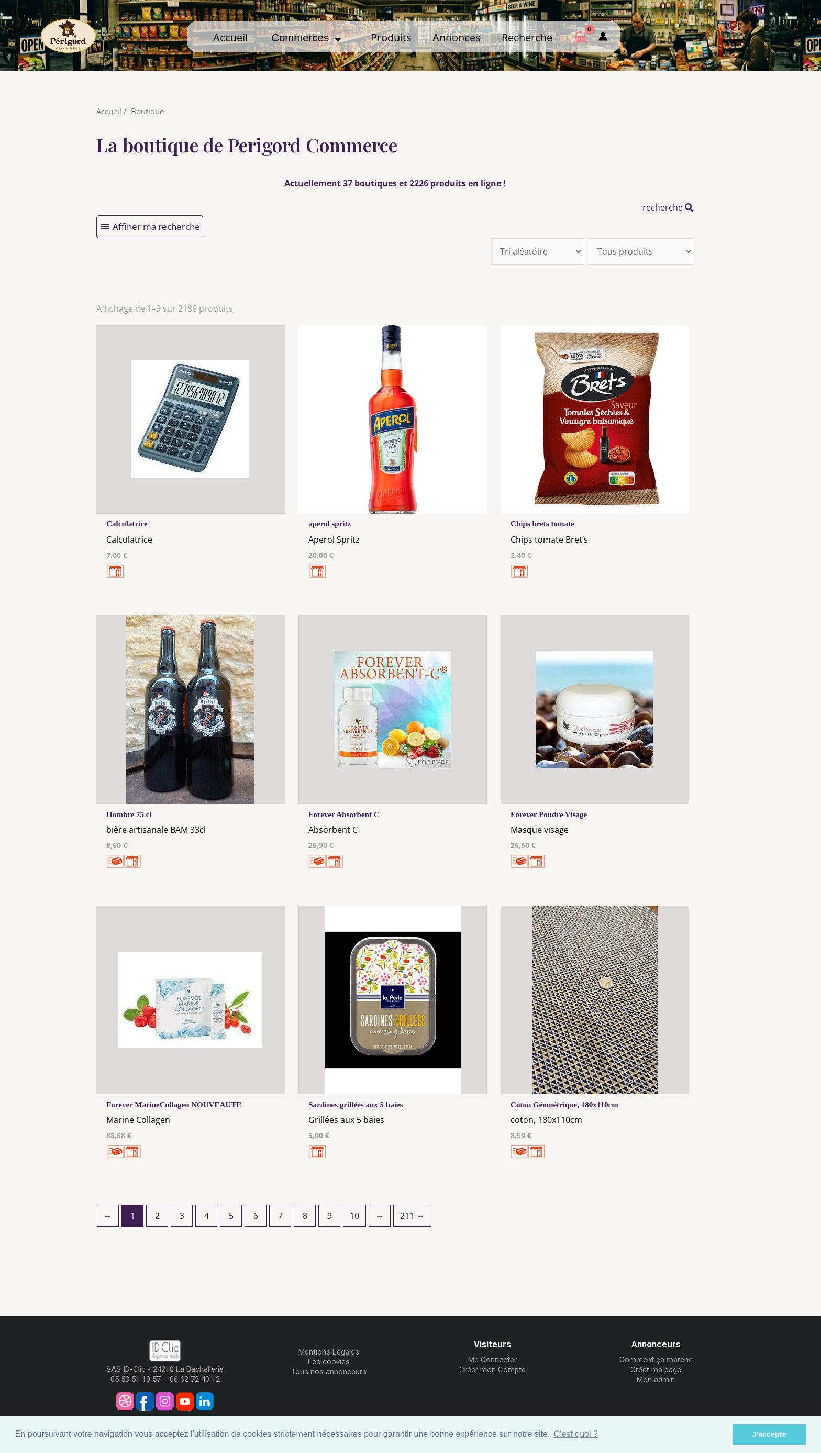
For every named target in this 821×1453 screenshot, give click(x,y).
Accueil (230, 37)
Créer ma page (655, 1373)
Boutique (147, 111)
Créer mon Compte (492, 1373)
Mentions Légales (328, 1355)
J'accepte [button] (769, 1434)
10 (354, 1219)
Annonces (456, 37)
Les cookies (329, 1365)
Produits (391, 37)
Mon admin (656, 1383)
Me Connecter (492, 1363)
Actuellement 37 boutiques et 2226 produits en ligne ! (395, 183)
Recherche (527, 37)
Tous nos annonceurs (329, 1375)
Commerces (306, 37)
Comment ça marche (656, 1363)
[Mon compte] (602, 36)
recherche (667, 207)
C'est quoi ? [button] (576, 1433)
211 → (412, 1219)
